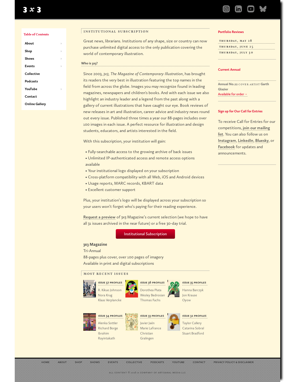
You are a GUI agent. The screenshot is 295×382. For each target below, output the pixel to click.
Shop (28, 51)
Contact (31, 96)
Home (45, 362)
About (29, 43)
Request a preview (99, 216)
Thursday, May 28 (235, 40)
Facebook (226, 146)
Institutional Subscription (145, 233)
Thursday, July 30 (236, 52)
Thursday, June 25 (236, 46)
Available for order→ (232, 94)
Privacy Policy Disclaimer (234, 362)
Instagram (227, 140)
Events (30, 66)
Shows (29, 58)
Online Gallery (35, 104)
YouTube (31, 89)
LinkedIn (245, 140)
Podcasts (31, 81)
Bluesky (262, 140)
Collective (32, 74)
